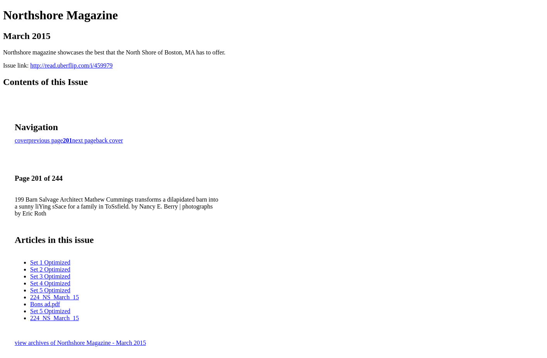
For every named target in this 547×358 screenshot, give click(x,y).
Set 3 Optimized (50, 276)
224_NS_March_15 (54, 297)
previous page (46, 140)
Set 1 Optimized (50, 262)
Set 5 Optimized (50, 290)
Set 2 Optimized (50, 269)
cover (22, 140)
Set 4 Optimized (50, 283)
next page (84, 140)
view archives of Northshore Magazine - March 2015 (80, 342)
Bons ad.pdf (45, 304)
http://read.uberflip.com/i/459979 (71, 65)
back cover (109, 140)
